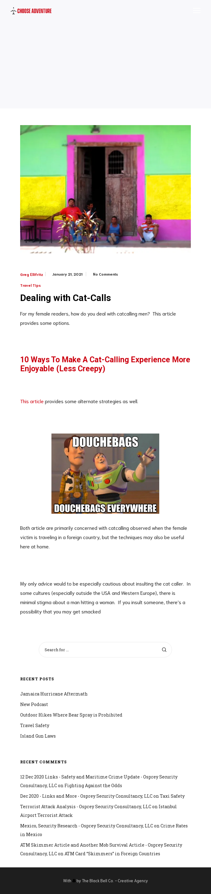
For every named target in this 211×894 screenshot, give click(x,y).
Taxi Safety (172, 796)
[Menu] (193, 11)
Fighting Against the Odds (93, 785)
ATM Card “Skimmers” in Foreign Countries (112, 854)
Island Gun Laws (38, 736)
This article (32, 401)
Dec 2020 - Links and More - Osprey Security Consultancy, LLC (86, 796)
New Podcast (34, 704)
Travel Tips (30, 285)
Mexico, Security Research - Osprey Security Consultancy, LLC (86, 826)
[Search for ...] (105, 649)
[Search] (164, 650)
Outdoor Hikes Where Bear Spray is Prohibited (71, 715)
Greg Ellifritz (31, 274)
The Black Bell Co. (98, 880)
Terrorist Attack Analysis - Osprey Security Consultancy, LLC (85, 806)
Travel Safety (34, 725)
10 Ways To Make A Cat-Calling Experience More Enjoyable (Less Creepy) (105, 364)
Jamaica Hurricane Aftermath (54, 694)
